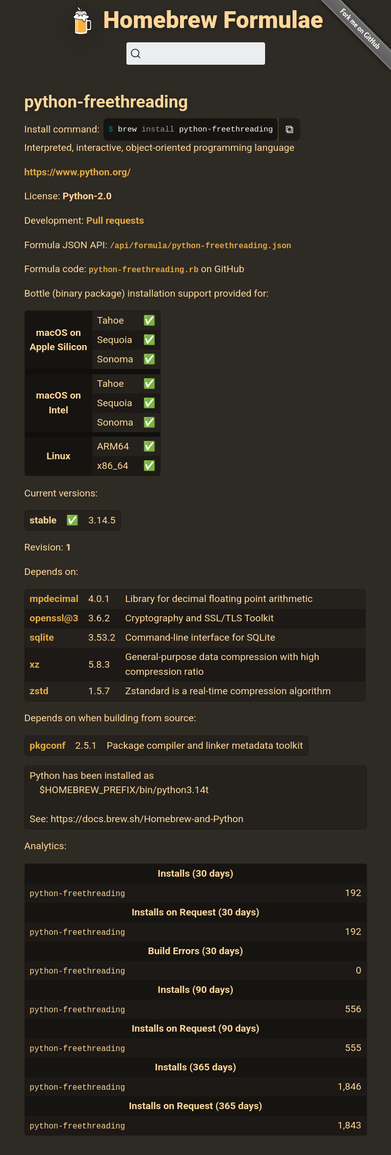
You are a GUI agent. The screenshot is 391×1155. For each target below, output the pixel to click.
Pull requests (115, 220)
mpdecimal (54, 599)
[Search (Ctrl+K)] (195, 53)
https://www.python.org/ (77, 172)
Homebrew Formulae (213, 20)
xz (35, 664)
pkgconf (47, 745)
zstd (39, 691)
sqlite (42, 637)
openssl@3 (54, 618)
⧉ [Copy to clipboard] (289, 129)
